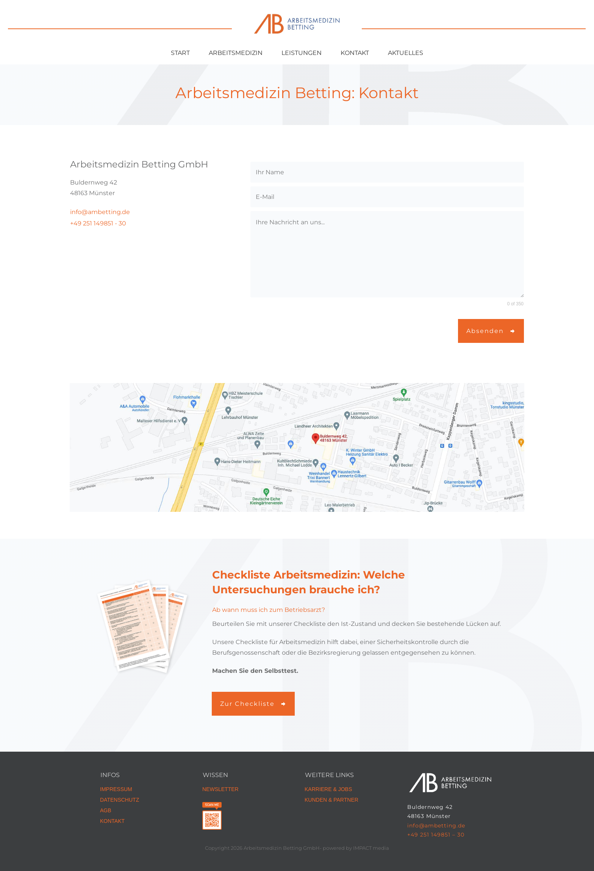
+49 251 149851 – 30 (435, 834)
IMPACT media (371, 848)
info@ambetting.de (436, 825)
